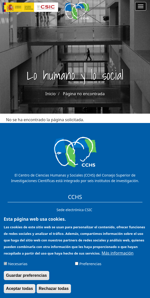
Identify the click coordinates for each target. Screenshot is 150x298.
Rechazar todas (54, 291)
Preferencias (90, 265)
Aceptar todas (19, 291)
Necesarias (18, 265)
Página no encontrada (84, 93)
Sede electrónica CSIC (74, 209)
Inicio (50, 93)
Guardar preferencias (26, 278)
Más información (117, 255)
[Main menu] (140, 6)
